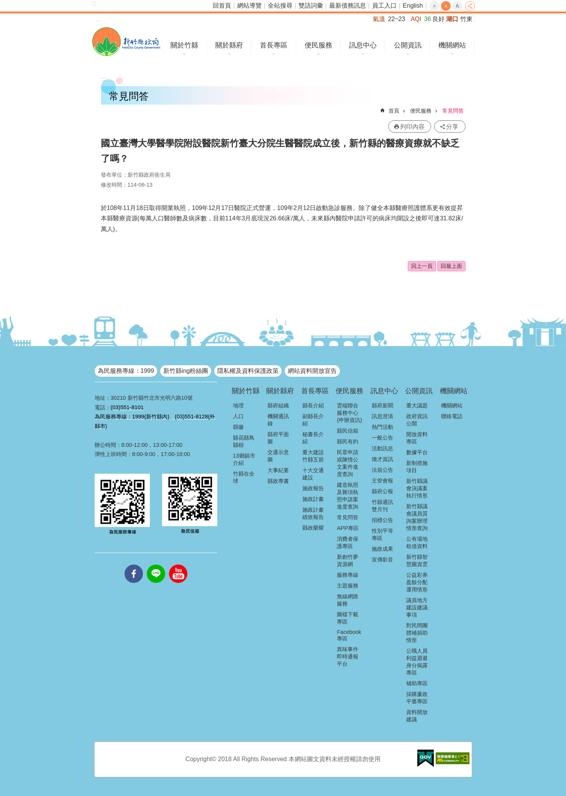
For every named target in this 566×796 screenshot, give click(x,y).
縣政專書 (278, 481)
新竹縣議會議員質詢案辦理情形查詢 (417, 517)
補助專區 (417, 683)
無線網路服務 (347, 600)
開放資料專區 (417, 438)
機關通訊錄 (278, 420)
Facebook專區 (349, 635)
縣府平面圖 (278, 438)
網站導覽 (249, 5)
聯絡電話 (452, 416)
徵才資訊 (382, 459)
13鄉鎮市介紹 (244, 459)
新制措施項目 (417, 466)
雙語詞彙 (311, 5)
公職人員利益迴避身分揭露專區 (417, 662)
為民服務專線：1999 (126, 371)
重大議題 (417, 405)
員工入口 (384, 5)
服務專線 (347, 575)
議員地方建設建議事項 (417, 607)
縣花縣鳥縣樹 (243, 441)
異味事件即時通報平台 (347, 656)
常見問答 (453, 111)
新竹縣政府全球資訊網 (126, 41)
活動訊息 (382, 448)
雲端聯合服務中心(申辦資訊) (349, 412)
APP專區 (348, 528)
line (156, 564)
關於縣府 (229, 45)
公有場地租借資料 (417, 542)
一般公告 (382, 438)
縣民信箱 (347, 431)
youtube (178, 564)
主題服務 (347, 586)
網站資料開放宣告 (312, 371)
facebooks (134, 564)
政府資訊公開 (417, 420)
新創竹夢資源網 (347, 560)
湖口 (452, 19)
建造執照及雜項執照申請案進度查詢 (347, 496)
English (413, 5)
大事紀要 (278, 470)
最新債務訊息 (347, 5)
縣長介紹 (313, 405)
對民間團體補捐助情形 (417, 632)
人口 (238, 416)
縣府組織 (278, 405)
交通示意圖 (278, 456)
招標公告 (382, 520)
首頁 (394, 111)
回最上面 (451, 266)
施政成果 (382, 549)
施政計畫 (313, 499)
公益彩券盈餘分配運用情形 (417, 582)
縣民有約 (347, 441)
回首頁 (222, 5)
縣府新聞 (382, 405)
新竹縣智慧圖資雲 (417, 560)
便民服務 (318, 45)
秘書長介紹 (313, 438)
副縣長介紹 (313, 420)
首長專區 (273, 45)
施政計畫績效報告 (313, 513)
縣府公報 (382, 491)
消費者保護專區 (347, 542)
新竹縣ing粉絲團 (185, 371)
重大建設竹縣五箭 (313, 456)
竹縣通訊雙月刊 (382, 505)
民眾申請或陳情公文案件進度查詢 (347, 463)
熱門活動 (382, 427)
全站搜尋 (280, 5)
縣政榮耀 (313, 528)
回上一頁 (422, 266)
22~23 (396, 19)
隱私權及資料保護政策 (248, 371)
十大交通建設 (313, 474)
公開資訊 (408, 45)
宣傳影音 (382, 559)
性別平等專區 (382, 534)
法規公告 (382, 470)
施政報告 (313, 488)
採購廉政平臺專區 (417, 697)
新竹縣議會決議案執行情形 (417, 488)
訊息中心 (363, 45)
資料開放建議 (417, 715)
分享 (470, 6)
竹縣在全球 (243, 477)
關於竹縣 (184, 45)
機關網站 (452, 45)
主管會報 (382, 481)
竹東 (466, 19)
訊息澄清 (382, 416)
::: (94, 3)
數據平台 (417, 452)
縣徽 (238, 427)
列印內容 (412, 126)
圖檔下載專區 (347, 618)
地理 (238, 405)
